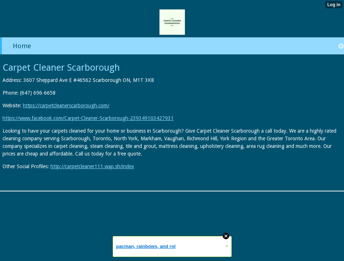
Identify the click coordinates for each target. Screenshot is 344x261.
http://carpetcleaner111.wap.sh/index (92, 166)
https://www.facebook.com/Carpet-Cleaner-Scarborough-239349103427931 (88, 118)
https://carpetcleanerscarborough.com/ (66, 105)
